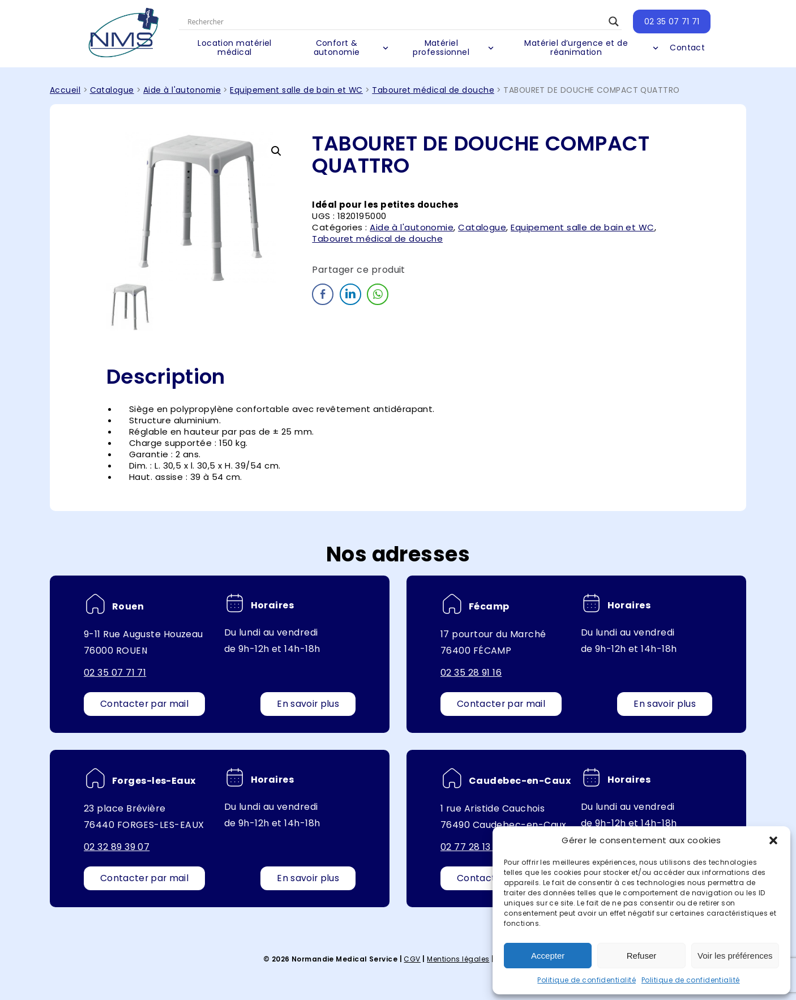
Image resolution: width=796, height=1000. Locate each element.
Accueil (65, 90)
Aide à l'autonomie (182, 90)
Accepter (547, 955)
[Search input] (396, 22)
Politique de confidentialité (586, 980)
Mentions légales (458, 959)
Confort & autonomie (339, 48)
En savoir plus (307, 703)
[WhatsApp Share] (377, 294)
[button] (773, 840)
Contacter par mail (145, 703)
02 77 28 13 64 (473, 846)
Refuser (642, 955)
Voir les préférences (735, 955)
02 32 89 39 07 (116, 846)
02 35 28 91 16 (471, 672)
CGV (412, 959)
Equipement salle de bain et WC (296, 90)
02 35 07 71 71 (667, 22)
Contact (683, 48)
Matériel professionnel (441, 48)
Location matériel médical (240, 48)
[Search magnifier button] (610, 22)
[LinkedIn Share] (350, 294)
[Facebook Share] (322, 294)
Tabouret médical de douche (433, 90)
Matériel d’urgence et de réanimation (574, 48)
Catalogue (112, 90)
